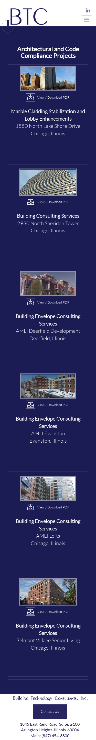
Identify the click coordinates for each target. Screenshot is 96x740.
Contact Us (50, 711)
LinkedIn (88, 10)
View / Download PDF (53, 97)
